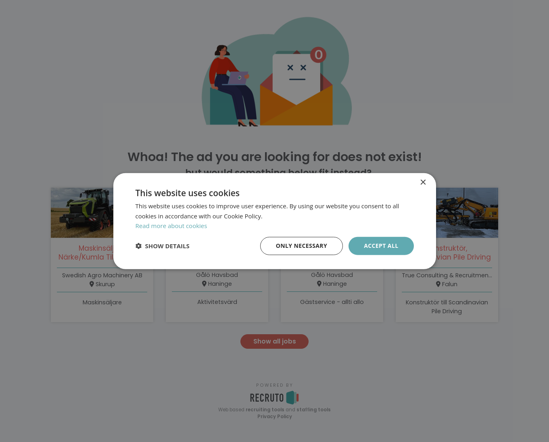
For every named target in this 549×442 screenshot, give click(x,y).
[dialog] (274, 221)
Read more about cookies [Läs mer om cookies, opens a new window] (171, 226)
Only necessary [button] (301, 245)
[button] (163, 245)
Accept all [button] (381, 245)
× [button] (423, 182)
